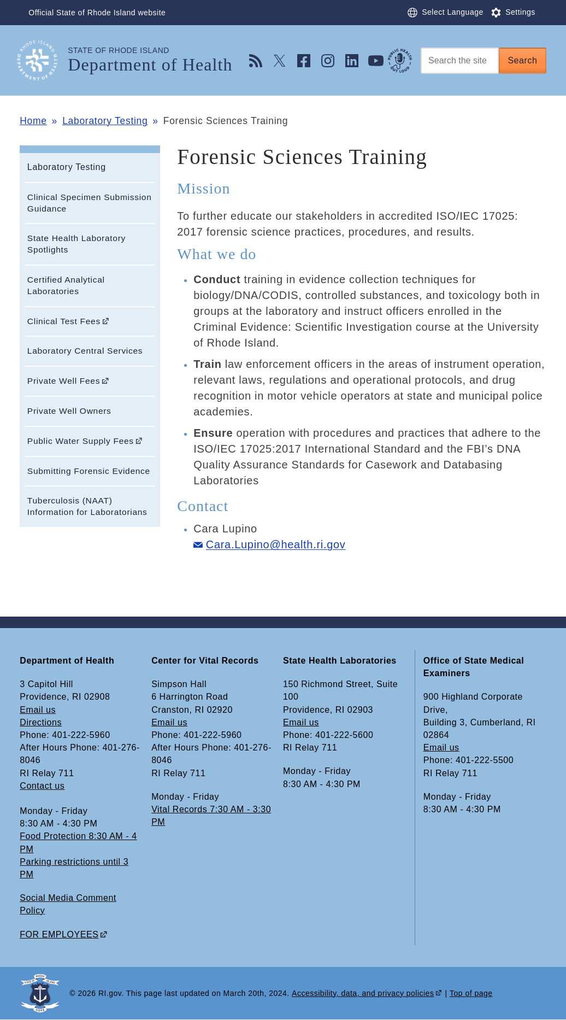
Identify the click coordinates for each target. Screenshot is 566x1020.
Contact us (42, 785)
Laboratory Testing (105, 120)
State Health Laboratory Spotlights (76, 243)
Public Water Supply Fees (80, 440)
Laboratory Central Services (85, 350)
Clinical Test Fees (64, 321)
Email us (38, 709)
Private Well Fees (63, 380)
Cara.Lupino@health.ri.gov (276, 544)
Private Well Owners (69, 410)
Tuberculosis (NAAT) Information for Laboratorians (87, 506)
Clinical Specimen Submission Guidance (89, 202)
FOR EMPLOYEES (59, 934)
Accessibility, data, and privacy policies (363, 993)
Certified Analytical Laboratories (66, 285)
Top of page (471, 993)
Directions (41, 722)
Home (33, 120)
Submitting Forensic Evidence (88, 471)
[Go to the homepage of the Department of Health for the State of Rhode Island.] (44, 60)
